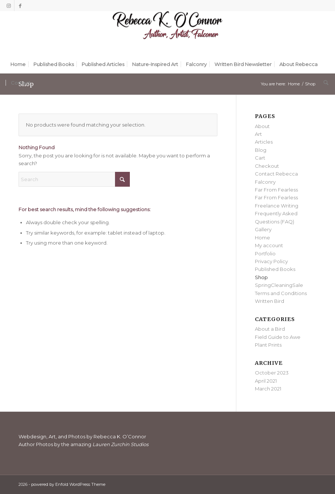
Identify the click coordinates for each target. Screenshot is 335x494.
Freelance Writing (276, 206)
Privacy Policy (271, 261)
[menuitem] (18, 64)
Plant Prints (268, 345)
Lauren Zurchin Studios (121, 444)
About (262, 126)
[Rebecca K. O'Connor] (167, 33)
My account (269, 245)
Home (262, 238)
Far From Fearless (276, 190)
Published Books (275, 269)
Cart (260, 158)
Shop (261, 277)
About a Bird (270, 329)
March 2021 (268, 389)
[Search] (324, 82)
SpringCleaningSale (279, 285)
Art (258, 134)
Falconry (265, 182)
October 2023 (272, 373)
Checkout (267, 166)
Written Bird (269, 301)
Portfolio (265, 253)
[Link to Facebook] (20, 5)
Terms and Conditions (281, 293)
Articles (264, 142)
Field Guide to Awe (277, 337)
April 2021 (266, 381)
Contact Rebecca (276, 174)
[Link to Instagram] (8, 5)
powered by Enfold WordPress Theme (68, 484)
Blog (260, 150)
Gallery (263, 229)
